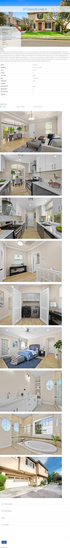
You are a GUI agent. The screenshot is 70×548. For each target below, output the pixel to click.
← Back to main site (3, 547)
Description (3, 47)
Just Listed (22, 106)
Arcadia (9, 39)
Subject (35, 519)
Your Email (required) (35, 512)
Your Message (35, 525)
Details (1, 48)
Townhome (13, 37)
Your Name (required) (35, 505)
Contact (2, 50)
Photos (2, 49)
